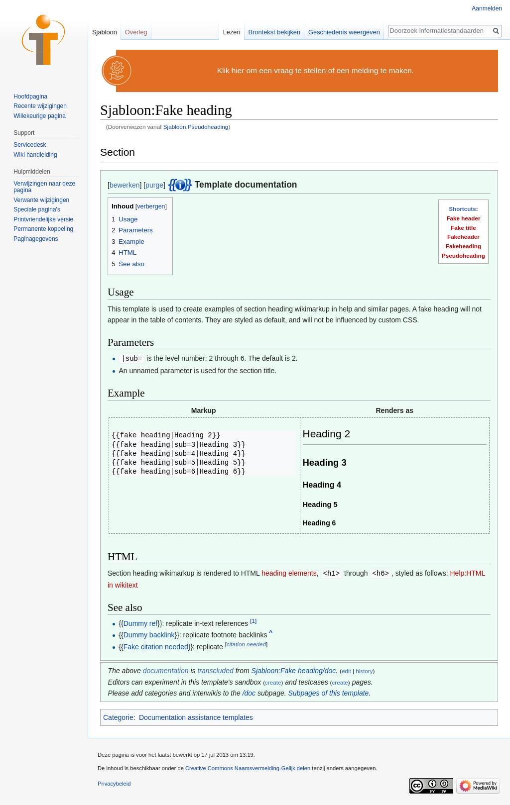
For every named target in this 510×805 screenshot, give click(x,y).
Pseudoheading (463, 255)
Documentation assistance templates (196, 716)
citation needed (246, 643)
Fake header (463, 218)
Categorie (118, 716)
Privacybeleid (114, 783)
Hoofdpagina (30, 96)
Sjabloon (104, 32)
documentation (166, 670)
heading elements (289, 573)
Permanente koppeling (43, 228)
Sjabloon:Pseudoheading (196, 126)
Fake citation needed (156, 646)
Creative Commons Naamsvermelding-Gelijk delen (247, 767)
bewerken (125, 185)
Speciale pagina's (36, 209)
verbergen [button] (151, 206)
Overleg (136, 32)
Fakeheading (463, 246)
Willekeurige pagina (39, 115)
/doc (249, 692)
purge (154, 185)
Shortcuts (462, 208)
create (273, 681)
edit (346, 670)
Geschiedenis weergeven (344, 32)
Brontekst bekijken (275, 32)
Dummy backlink (149, 634)
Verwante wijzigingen (41, 200)
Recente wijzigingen (40, 105)
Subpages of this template (328, 692)
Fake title (463, 227)
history (364, 670)
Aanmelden (487, 8)
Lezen (232, 32)
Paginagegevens (35, 238)
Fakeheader (463, 236)
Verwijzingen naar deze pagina (44, 187)
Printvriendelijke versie (43, 219)
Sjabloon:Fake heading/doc (294, 670)
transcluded (215, 670)
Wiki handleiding (35, 154)
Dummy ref (140, 622)
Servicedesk (29, 144)
